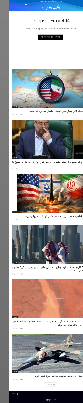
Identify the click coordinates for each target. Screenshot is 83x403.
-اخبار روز (5, 107)
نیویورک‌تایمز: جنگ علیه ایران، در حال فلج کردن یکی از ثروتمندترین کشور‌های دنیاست (41, 269)
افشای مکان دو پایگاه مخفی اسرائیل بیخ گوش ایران (52, 376)
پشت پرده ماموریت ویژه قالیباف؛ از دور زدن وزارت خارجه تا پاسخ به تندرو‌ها (41, 164)
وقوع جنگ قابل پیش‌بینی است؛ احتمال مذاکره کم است (50, 111)
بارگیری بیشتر (41, 384)
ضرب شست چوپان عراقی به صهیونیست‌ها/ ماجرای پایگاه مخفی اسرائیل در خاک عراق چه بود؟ (41, 323)
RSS (4, 394)
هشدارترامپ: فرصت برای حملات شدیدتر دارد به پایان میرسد (47, 216)
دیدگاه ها (5, 212)
